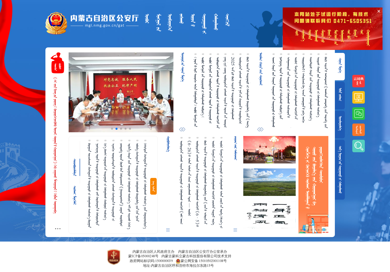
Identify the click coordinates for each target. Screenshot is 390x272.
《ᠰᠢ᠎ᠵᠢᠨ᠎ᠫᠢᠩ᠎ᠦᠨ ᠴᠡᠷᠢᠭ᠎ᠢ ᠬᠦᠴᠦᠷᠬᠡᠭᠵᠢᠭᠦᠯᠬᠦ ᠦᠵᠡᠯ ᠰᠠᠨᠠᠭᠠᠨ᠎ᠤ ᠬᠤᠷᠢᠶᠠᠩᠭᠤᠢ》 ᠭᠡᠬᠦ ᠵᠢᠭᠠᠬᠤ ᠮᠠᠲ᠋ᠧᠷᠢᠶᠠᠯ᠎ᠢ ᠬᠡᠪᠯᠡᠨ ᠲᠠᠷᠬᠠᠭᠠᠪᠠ (55, 145)
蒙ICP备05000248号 (143, 256)
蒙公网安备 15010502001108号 (201, 261)
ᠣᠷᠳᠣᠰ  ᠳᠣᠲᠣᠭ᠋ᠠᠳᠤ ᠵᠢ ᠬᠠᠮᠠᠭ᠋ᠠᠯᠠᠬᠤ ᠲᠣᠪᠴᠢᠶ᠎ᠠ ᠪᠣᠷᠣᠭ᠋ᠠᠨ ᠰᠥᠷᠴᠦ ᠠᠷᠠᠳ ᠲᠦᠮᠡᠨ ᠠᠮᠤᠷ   (318, 87)
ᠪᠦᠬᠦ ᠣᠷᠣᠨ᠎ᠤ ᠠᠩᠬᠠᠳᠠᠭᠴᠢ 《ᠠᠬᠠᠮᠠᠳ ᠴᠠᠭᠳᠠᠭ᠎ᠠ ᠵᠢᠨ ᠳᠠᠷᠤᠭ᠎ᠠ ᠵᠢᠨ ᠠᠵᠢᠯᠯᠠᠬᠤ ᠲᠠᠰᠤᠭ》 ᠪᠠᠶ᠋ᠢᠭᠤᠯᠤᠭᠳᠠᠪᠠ (325, 92)
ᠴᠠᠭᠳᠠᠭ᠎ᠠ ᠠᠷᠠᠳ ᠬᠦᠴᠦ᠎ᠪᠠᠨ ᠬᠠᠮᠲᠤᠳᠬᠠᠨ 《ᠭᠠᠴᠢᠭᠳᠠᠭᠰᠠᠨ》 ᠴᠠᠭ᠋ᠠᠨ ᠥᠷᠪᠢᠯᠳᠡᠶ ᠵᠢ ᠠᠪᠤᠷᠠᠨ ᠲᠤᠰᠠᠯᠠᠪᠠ (121, 184)
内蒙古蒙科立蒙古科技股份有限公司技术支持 (196, 256)
